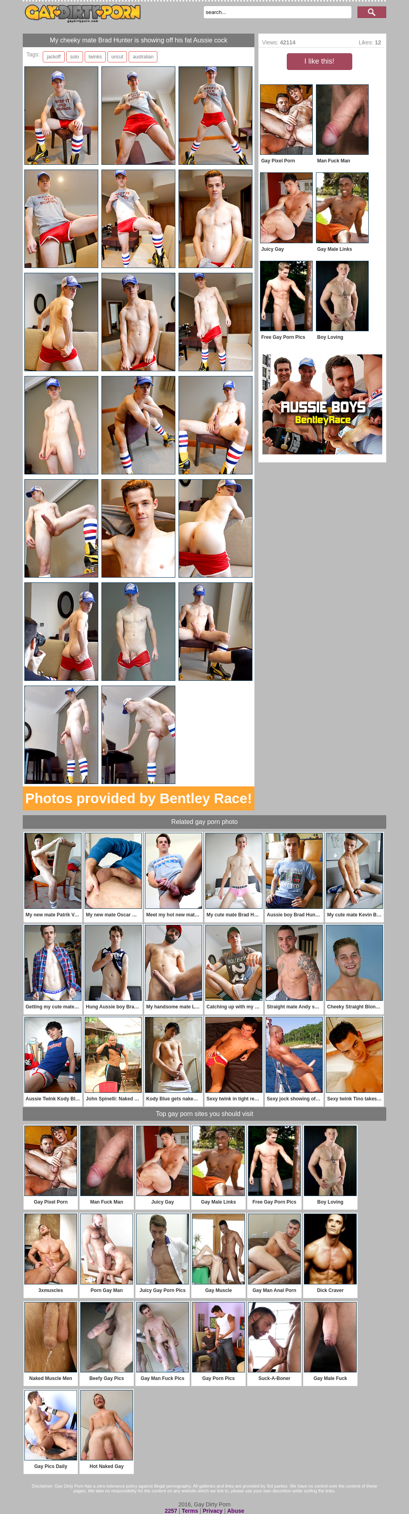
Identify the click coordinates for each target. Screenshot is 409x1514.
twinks (95, 57)
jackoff (53, 57)
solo (74, 57)
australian (143, 57)
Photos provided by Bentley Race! (138, 798)
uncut (117, 57)
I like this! (319, 61)
